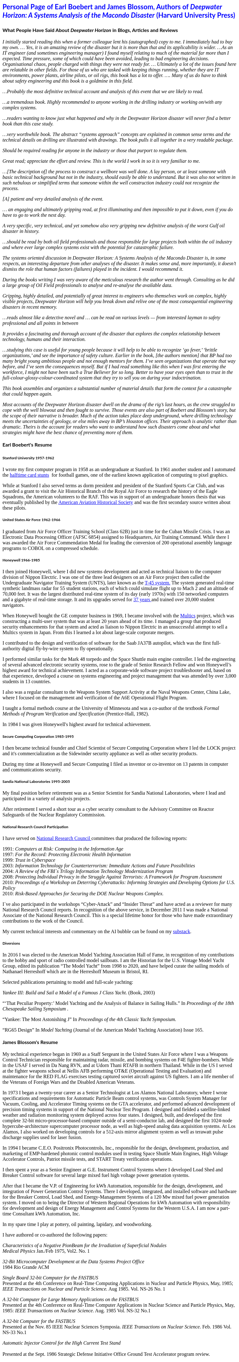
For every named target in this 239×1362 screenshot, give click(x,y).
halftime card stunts (29, 475)
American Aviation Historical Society (96, 502)
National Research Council (63, 838)
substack (181, 931)
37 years (143, 599)
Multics (187, 615)
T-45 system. (157, 582)
